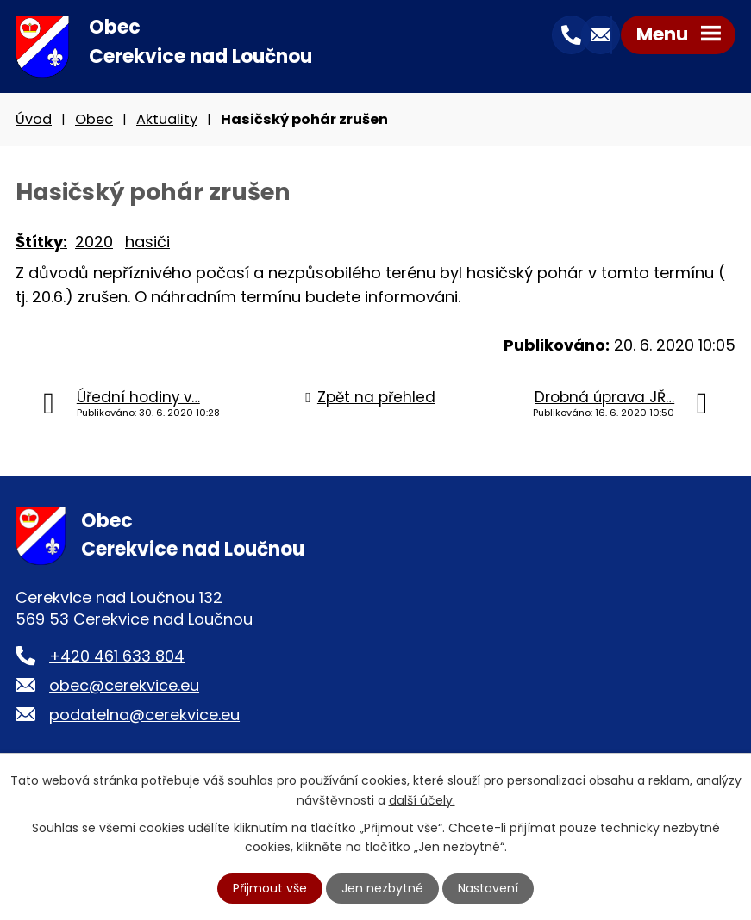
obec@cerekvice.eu (124, 685)
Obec (94, 119)
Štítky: (41, 241)
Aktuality (166, 119)
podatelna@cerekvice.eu (144, 714)
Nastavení (488, 888)
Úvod (34, 119)
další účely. (422, 799)
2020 (94, 241)
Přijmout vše (270, 888)
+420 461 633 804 (117, 656)
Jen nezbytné (382, 888)
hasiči (147, 241)
